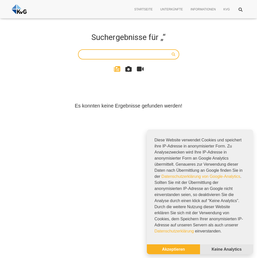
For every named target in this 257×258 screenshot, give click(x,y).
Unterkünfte (171, 9)
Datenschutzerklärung (174, 231)
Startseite (143, 9)
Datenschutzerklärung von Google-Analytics (201, 176)
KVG (226, 9)
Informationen (203, 9)
